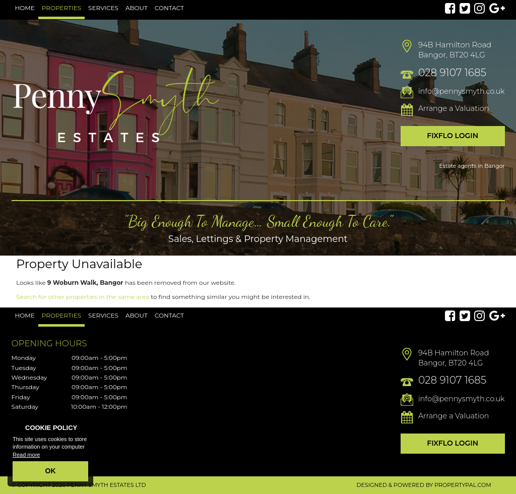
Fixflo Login (452, 135)
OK (50, 471)
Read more (26, 455)
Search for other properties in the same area (82, 296)
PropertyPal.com (462, 484)
